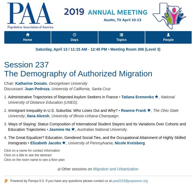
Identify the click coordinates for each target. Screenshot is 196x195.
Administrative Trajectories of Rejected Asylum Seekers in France (63, 97)
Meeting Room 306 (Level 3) (135, 49)
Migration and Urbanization (115, 169)
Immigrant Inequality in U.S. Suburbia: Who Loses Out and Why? (63, 110)
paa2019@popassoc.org (130, 181)
